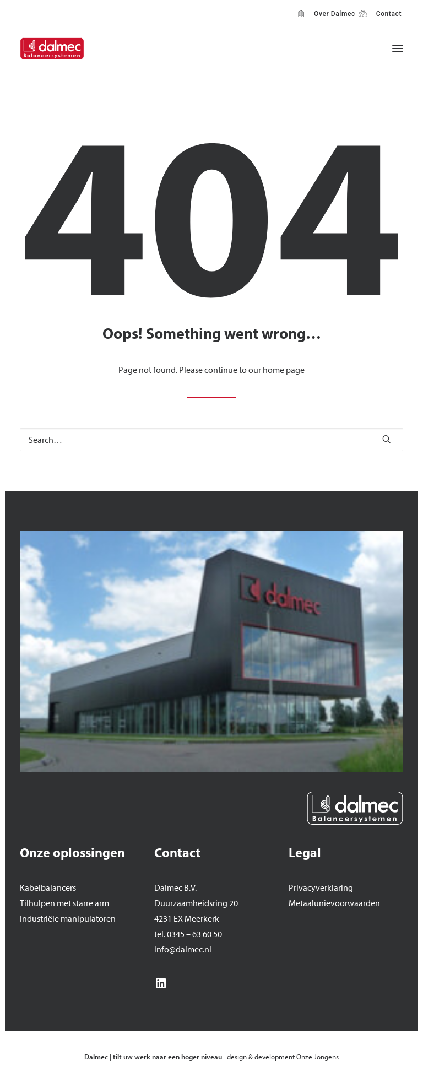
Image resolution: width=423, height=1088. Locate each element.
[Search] (211, 439)
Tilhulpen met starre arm (64, 902)
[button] (397, 48)
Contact (387, 14)
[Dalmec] (52, 48)
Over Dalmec (332, 14)
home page (284, 369)
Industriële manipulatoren (68, 918)
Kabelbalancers (48, 887)
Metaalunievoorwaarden (334, 902)
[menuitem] (326, 14)
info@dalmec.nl (183, 949)
